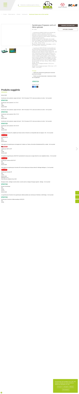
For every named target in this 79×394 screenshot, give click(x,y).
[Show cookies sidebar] (1, 392)
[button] (38, 14)
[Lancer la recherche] (18, 5)
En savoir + (60, 386)
